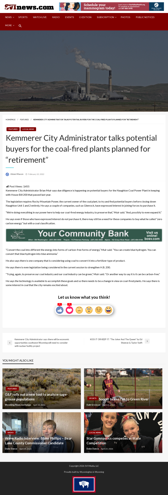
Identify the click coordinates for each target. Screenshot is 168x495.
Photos (125, 17)
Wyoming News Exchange (18, 405)
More (8, 25)
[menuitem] (9, 17)
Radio (56, 17)
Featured (24, 119)
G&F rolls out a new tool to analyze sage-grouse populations (36, 396)
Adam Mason (17, 174)
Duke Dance (11, 448)
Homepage (10, 119)
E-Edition (85, 17)
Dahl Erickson (94, 405)
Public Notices (145, 17)
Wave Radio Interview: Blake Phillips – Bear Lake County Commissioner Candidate (38, 440)
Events (69, 17)
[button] (20, 25)
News (8, 17)
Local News (28, 129)
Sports (22, 17)
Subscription (105, 17)
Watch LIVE (40, 17)
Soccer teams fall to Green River (124, 399)
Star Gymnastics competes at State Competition (114, 440)
